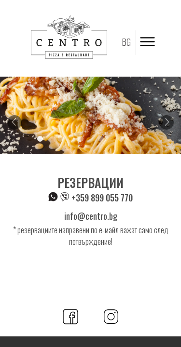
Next (166, 122)
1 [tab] (40, 139)
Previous (14, 122)
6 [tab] (141, 139)
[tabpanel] (90, 115)
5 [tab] (121, 139)
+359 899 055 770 (90, 197)
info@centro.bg (90, 216)
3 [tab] (81, 139)
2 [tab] (60, 139)
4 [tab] (101, 139)
